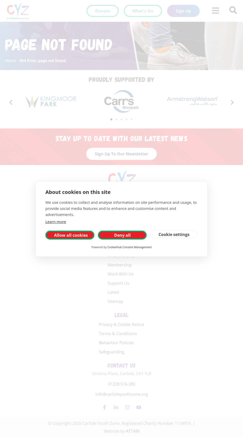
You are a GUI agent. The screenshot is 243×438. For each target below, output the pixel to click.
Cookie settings (174, 234)
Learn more (55, 221)
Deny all (122, 235)
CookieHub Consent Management (129, 247)
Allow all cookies (71, 235)
